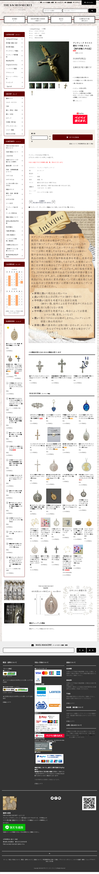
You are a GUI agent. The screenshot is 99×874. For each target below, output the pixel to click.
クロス (43, 33)
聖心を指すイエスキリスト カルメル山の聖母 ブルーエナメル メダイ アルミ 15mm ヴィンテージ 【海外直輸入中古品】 (15, 402)
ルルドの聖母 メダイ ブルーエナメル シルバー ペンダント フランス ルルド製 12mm (86, 416)
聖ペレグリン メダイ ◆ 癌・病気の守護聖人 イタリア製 (14, 344)
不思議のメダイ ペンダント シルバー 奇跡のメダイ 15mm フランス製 (70, 416)
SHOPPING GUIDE (38, 20)
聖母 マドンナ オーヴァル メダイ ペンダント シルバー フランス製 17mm (86, 445)
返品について (73, 144)
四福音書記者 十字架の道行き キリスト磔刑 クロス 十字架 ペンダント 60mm (61, 377)
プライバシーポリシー (65, 859)
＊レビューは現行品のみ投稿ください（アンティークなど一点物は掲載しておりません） (83, 94)
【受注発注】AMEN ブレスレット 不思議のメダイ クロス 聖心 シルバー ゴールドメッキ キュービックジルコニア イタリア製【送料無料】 (67, 563)
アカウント (60, 2)
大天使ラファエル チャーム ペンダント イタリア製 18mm (15, 519)
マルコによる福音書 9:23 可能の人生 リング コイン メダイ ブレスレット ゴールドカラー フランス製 (53, 446)
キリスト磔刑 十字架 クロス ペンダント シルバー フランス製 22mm (37, 476)
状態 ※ (31, 187)
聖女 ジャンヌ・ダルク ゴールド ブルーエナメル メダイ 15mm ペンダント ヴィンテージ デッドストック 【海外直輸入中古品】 (15, 561)
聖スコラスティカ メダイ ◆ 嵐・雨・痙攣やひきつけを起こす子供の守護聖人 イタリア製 (15, 419)
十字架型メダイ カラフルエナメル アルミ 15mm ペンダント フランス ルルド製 (45, 532)
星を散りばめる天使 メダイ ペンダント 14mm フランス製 (70, 445)
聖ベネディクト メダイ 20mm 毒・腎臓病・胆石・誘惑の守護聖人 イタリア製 (37, 507)
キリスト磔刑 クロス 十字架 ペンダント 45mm (56, 557)
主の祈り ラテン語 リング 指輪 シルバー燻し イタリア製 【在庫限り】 (78, 531)
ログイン (77, 2)
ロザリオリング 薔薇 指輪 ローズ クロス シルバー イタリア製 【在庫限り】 (37, 416)
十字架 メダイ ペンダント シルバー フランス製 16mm (56, 531)
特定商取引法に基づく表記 (85, 144)
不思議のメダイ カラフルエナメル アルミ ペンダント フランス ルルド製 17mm (78, 559)
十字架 (43, 29)
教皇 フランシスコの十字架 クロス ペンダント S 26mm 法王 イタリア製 (18, 368)
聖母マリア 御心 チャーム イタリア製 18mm (45, 557)
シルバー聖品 (38, 35)
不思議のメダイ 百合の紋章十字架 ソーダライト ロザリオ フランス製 (84, 377)
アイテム (88, 2)
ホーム (31, 31)
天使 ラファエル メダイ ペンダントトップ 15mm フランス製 (70, 507)
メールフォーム (83, 735)
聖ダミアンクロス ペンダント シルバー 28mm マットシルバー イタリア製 (39, 377)
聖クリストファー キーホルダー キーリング (67, 530)
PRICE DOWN (39, 37)
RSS (47, 861)
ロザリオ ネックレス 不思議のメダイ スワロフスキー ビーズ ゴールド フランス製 (34, 532)
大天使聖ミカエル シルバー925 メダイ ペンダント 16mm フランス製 (83, 502)
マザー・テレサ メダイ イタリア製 (15, 532)
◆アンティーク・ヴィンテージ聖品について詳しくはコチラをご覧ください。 (52, 207)
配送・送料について (26, 859)
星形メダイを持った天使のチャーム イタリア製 (15, 491)
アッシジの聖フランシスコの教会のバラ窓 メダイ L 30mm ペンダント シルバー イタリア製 (34, 560)
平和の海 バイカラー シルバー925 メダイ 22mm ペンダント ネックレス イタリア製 (86, 477)
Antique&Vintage (35, 29)
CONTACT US (84, 20)
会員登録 (69, 2)
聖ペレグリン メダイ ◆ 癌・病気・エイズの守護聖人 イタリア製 (15, 434)
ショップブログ (90, 859)
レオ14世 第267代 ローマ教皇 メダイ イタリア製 (70, 475)
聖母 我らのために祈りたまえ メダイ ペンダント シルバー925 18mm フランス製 (53, 477)
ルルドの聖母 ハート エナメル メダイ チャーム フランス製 (53, 416)
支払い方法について (14, 859)
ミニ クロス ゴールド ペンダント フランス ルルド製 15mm (37, 445)
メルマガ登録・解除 (48, 2)
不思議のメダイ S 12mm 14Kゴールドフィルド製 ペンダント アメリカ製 (53, 507)
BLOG (61, 20)
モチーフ (37, 33)
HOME (14, 20)
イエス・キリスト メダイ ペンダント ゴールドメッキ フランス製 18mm (88, 532)
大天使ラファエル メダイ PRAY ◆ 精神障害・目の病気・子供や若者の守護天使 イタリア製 (15, 462)
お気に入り (77, 101)
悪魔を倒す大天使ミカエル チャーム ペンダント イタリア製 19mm (15, 545)
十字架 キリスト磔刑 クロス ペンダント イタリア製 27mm (15, 448)
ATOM (51, 861)
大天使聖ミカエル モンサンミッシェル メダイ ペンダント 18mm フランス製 (15, 478)
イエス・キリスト (39, 31)
